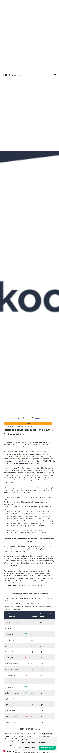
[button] (55, 75)
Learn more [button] (41, 742)
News (28, 418)
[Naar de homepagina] (12, 75)
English (7, 751)
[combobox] (8, 751)
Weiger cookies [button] (30, 747)
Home (19, 418)
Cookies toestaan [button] (47, 747)
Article (37, 418)
